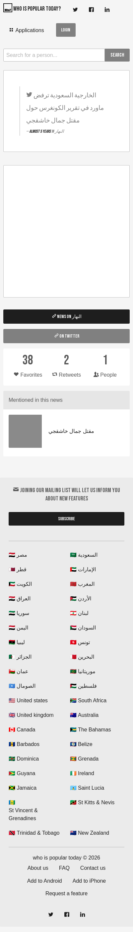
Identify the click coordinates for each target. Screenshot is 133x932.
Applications (26, 30)
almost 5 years (40, 131)
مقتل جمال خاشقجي (71, 431)
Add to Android (44, 881)
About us (38, 868)
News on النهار (67, 316)
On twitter (66, 336)
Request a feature (66, 893)
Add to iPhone (89, 881)
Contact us (92, 868)
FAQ (64, 868)
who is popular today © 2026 (66, 858)
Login (65, 30)
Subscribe (66, 519)
